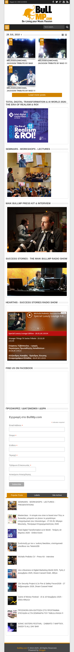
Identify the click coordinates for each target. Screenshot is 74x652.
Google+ (60, 2)
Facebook (53, 2)
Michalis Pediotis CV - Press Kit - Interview (36, 557)
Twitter (56, 2)
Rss (67, 2)
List (66, 34)
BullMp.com (22, 648)
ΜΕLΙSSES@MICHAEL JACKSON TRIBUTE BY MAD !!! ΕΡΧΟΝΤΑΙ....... (21, 89)
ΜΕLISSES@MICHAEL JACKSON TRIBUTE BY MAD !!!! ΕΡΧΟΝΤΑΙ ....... (52, 61)
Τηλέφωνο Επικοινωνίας (20, 465)
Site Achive (57, 495)
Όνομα (12, 435)
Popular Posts (17, 495)
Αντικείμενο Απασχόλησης (20, 474)
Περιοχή (13, 455)
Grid (62, 34)
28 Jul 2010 (13, 34)
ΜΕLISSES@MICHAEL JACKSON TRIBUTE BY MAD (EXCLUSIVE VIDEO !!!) (20, 61)
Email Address (16, 425)
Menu (6, 2)
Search (67, 27)
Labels (37, 495)
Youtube (64, 2)
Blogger (42, 650)
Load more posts (37, 95)
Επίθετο (13, 445)
